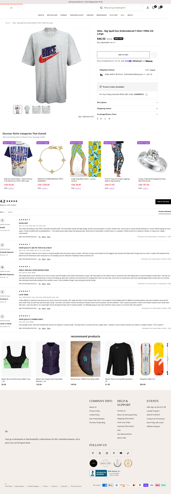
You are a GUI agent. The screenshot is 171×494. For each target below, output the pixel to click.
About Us (93, 407)
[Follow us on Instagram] (106, 453)
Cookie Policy (94, 415)
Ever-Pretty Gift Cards (155, 422)
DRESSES (90, 15)
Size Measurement (124, 434)
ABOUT (130, 15)
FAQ (118, 430)
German (54, 486)
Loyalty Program (153, 411)
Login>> (11, 188)
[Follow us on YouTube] (121, 453)
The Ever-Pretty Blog (97, 422)
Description (102, 102)
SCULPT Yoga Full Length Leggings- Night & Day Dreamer (117, 180)
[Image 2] (27, 109)
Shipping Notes (104, 108)
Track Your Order (123, 422)
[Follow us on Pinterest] (113, 453)
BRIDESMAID (102, 15)
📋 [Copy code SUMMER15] (146, 94)
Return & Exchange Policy (127, 415)
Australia (64, 486)
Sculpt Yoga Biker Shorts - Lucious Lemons (83, 180)
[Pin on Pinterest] (101, 119)
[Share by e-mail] (109, 119)
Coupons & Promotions (156, 419)
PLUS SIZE (113, 15)
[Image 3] (36, 109)
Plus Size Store (76, 486)
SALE (122, 15)
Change (152, 70)
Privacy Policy (94, 411)
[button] (154, 54)
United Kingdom (33, 486)
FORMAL (63, 15)
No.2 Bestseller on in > (106, 42)
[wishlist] (153, 7)
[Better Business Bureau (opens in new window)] (105, 473)
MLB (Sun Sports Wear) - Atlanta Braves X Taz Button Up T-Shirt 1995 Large (18, 180)
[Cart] (159, 8)
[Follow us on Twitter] (99, 453)
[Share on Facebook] (97, 119)
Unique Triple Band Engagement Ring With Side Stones (151, 180)
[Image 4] (46, 109)
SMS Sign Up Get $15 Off (156, 407)
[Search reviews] (16, 212)
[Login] (148, 8)
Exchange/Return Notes (106, 114)
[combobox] (123, 7)
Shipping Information (125, 418)
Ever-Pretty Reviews (97, 419)
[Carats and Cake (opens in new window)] (105, 463)
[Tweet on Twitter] (105, 119)
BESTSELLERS (52, 15)
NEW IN (41, 15)
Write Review (163, 201)
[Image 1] (17, 109)
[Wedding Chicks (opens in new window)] (93, 463)
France (45, 486)
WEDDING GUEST (77, 15)
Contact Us (121, 411)
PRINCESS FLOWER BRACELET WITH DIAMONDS (50, 180)
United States (19, 486)
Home (7, 23)
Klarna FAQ (121, 438)
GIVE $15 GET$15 (153, 415)
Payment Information (125, 426)
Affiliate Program (153, 426)
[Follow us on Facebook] (92, 453)
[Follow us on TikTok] (128, 453)
